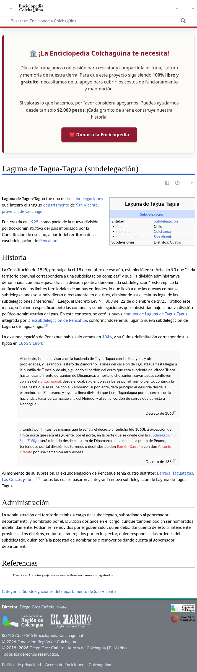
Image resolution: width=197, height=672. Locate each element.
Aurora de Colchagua (86, 647)
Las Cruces (12, 479)
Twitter (62, 607)
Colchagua (162, 231)
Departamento (127, 236)
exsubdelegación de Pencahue (59, 320)
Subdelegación (152, 214)
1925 (33, 221)
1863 (23, 343)
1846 (107, 336)
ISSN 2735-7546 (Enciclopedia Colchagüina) (42, 635)
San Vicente (163, 236)
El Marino (118, 647)
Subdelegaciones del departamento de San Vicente (69, 591)
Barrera (163, 472)
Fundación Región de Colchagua (46, 641)
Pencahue (48, 240)
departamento (56, 204)
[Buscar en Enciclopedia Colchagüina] (98, 20)
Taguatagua (182, 472)
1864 (37, 343)
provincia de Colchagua (23, 211)
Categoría (11, 591)
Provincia (123, 231)
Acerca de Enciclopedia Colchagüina (78, 664)
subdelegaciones (88, 198)
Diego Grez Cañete (37, 606)
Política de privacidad (21, 664)
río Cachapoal (49, 381)
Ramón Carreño (130, 446)
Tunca (31, 479)
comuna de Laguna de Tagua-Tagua (156, 313)
